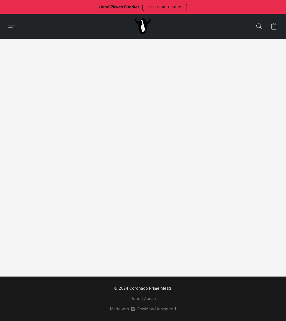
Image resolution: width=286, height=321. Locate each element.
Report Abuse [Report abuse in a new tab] (143, 298)
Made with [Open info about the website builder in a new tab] (143, 309)
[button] (164, 7)
